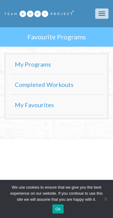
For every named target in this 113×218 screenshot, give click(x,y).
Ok (58, 209)
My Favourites (34, 104)
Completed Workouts (44, 84)
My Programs (33, 64)
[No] (105, 199)
